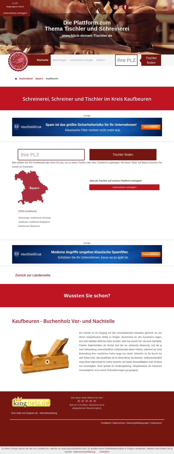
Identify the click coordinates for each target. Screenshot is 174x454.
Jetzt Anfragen (59, 60)
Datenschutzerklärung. (84, 451)
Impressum (156, 423)
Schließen (104, 451)
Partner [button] (100, 60)
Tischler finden (151, 60)
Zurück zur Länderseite (32, 275)
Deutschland (24, 78)
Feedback (106, 423)
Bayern (39, 78)
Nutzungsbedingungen (138, 423)
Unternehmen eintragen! (124, 187)
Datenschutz (118, 423)
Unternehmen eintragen (81, 60)
